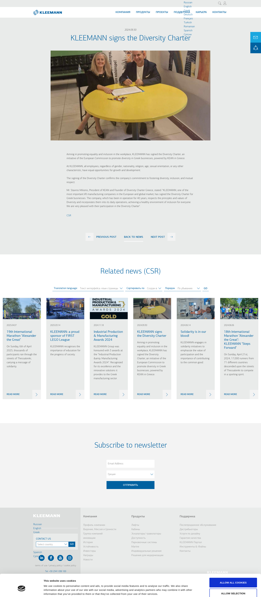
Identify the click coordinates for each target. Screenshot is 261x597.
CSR (69, 215)
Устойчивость (91, 546)
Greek (187, 10)
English (188, 6)
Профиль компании (94, 525)
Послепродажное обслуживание (198, 525)
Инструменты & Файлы (193, 546)
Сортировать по (135, 288)
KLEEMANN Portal (255, 48)
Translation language (65, 288)
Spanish (188, 30)
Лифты (135, 525)
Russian (188, 2)
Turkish (188, 22)
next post (158, 237)
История (88, 542)
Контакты (219, 12)
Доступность (138, 538)
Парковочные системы (144, 542)
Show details (174, 588)
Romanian (189, 26)
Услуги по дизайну (190, 533)
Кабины (135, 529)
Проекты (162, 12)
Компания (123, 12)
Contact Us (43, 539)
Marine (135, 546)
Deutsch (188, 14)
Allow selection (233, 577)
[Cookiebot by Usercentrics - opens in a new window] (21, 590)
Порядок (170, 288)
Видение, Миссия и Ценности (99, 529)
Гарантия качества (190, 538)
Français (188, 18)
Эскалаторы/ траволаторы (146, 533)
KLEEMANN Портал (191, 542)
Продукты (143, 12)
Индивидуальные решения (146, 551)
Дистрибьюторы (189, 529)
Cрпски (188, 34)
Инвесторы (89, 551)
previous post (106, 237)
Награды (88, 555)
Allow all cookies (233, 566)
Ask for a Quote (255, 37)
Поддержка (182, 12)
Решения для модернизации (147, 555)
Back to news (133, 237)
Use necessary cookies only (233, 588)
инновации (89, 538)
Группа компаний (93, 533)
